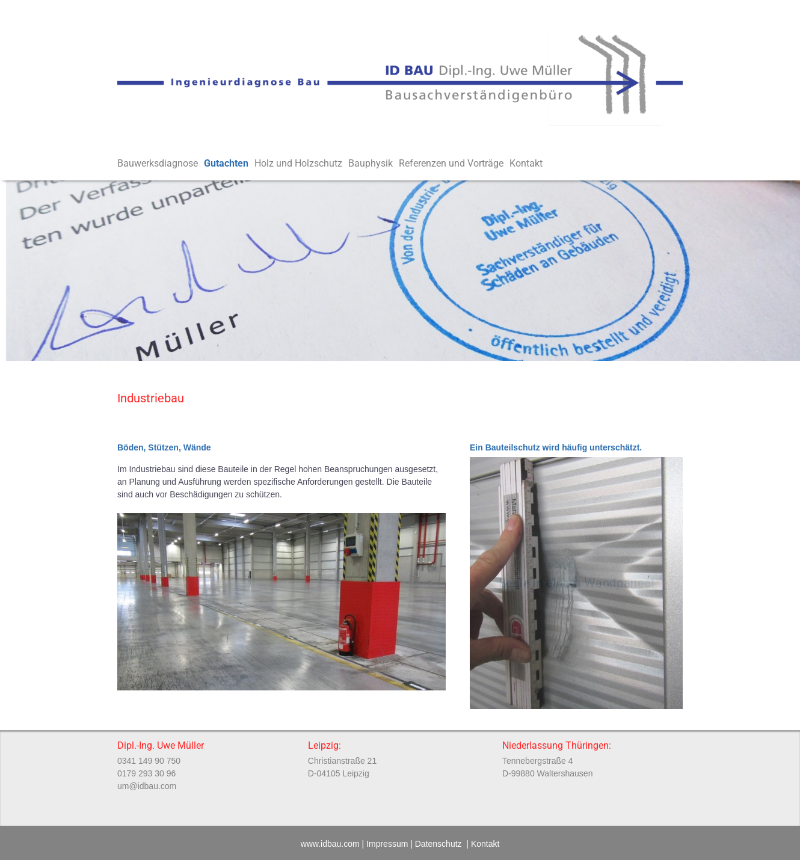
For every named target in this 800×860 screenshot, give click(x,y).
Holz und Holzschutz (301, 164)
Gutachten (229, 164)
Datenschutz (438, 844)
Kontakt (526, 163)
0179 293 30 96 (146, 773)
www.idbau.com (330, 844)
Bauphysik (373, 164)
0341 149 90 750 (148, 761)
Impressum (387, 844)
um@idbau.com (146, 786)
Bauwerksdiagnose (160, 164)
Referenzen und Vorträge (454, 164)
